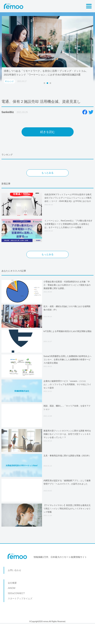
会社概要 (12, 583)
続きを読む (47, 131)
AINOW (11, 588)
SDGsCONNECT (16, 593)
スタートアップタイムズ (20, 598)
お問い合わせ (14, 570)
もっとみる (47, 172)
